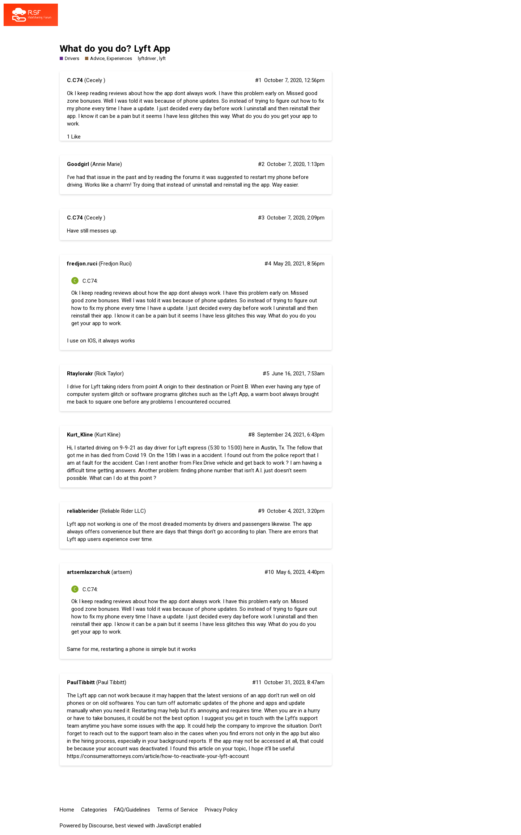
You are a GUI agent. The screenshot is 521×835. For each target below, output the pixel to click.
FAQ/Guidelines (132, 809)
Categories (94, 809)
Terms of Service (177, 809)
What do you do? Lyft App (115, 48)
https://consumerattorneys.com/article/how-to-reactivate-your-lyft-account (158, 756)
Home (67, 809)
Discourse (101, 825)
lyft (162, 58)
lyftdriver (147, 58)
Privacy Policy (221, 809)
